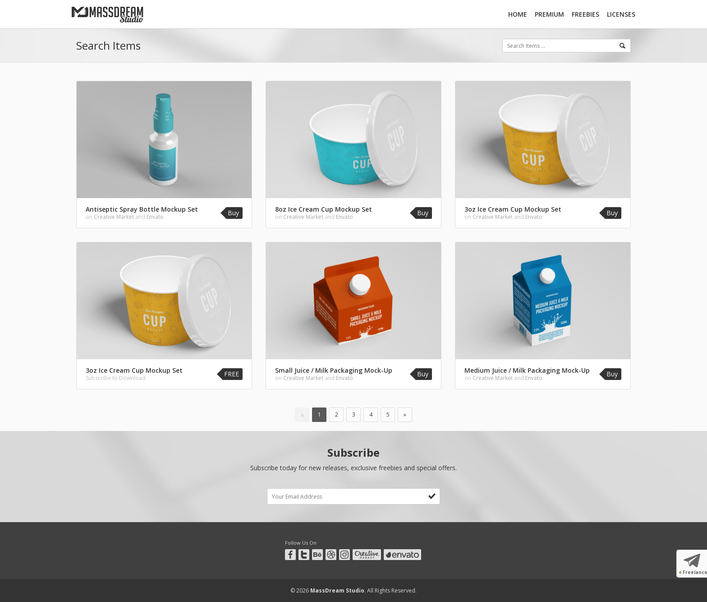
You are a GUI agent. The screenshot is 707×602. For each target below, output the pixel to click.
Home (517, 14)
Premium (549, 14)
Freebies (585, 14)
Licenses (621, 14)
